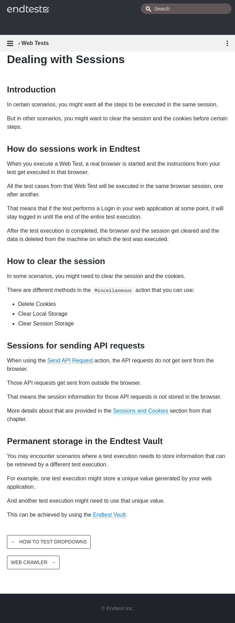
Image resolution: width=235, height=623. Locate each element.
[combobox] (186, 8)
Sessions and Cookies (140, 411)
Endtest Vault (109, 515)
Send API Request (70, 360)
